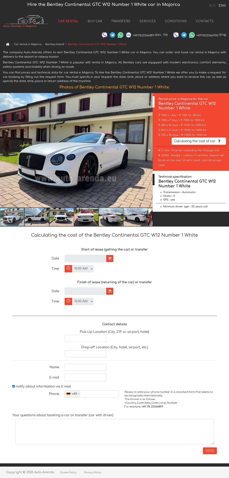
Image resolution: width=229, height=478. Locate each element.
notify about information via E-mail (41, 386)
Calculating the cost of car (198, 141)
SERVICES (147, 21)
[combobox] (72, 394)
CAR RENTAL (68, 21)
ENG (222, 5)
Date (55, 258)
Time (55, 268)
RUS (212, 5)
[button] (149, 150)
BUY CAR (95, 21)
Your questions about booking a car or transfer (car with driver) (62, 415)
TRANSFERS (120, 21)
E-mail (54, 377)
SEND (210, 451)
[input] (85, 258)
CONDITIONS (176, 21)
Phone (54, 394)
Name (54, 367)
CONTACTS (205, 21)
